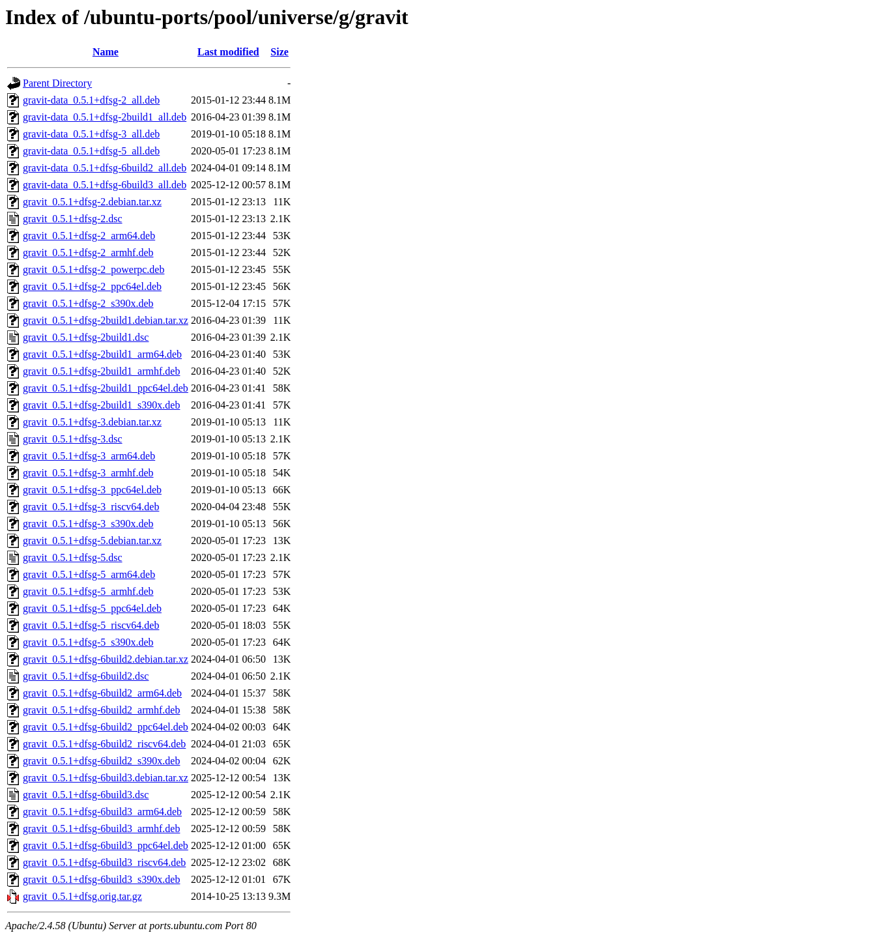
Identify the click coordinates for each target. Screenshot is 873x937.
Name (106, 51)
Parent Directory (57, 83)
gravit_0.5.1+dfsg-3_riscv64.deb (91, 506)
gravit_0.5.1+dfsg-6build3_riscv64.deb (104, 862)
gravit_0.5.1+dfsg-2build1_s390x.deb (101, 405)
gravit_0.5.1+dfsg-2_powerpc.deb (93, 269)
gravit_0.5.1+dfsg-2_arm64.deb (89, 235)
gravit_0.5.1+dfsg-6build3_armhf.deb (101, 828)
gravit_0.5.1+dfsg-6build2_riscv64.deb (104, 743)
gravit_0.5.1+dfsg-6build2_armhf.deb (101, 709)
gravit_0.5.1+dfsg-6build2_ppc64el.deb (105, 726)
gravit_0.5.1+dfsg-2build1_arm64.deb (102, 354)
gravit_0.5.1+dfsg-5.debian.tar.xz (92, 540)
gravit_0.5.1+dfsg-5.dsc (72, 557)
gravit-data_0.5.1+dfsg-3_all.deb (91, 133)
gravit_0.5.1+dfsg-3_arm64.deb (89, 455)
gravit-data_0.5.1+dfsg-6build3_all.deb (104, 184)
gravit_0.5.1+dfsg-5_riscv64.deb (91, 625)
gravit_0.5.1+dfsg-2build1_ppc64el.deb (105, 388)
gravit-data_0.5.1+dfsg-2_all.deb (91, 100)
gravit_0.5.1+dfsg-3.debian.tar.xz (92, 421)
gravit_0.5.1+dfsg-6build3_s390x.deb (101, 879)
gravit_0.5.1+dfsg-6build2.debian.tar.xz (105, 659)
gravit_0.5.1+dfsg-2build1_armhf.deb (101, 371)
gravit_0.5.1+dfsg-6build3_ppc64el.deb (105, 845)
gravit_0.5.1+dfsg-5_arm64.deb (89, 574)
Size (279, 51)
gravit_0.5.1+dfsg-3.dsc (72, 438)
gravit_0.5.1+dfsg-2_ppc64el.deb (92, 286)
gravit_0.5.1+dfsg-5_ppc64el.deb (92, 608)
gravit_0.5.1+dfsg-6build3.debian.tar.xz (105, 777)
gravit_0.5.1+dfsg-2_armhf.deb (88, 252)
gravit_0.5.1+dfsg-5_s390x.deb (88, 642)
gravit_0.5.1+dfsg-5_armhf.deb (88, 591)
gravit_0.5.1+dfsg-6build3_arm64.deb (102, 811)
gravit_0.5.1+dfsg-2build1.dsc (86, 337)
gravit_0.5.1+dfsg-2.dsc (72, 218)
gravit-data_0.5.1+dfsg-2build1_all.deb (104, 117)
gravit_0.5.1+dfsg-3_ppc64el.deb (92, 489)
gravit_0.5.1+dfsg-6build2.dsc (86, 676)
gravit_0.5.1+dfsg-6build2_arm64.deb (102, 693)
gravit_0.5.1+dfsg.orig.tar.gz (82, 896)
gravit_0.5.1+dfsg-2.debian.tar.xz (92, 201)
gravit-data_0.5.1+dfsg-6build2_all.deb (104, 167)
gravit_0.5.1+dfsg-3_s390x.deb (88, 523)
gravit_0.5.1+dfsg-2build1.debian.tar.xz (105, 320)
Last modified (228, 51)
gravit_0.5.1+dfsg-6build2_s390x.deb (101, 760)
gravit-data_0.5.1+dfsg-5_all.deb (91, 150)
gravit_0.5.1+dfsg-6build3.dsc (86, 794)
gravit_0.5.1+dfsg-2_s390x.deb (88, 303)
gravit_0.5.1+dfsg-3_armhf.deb (88, 472)
